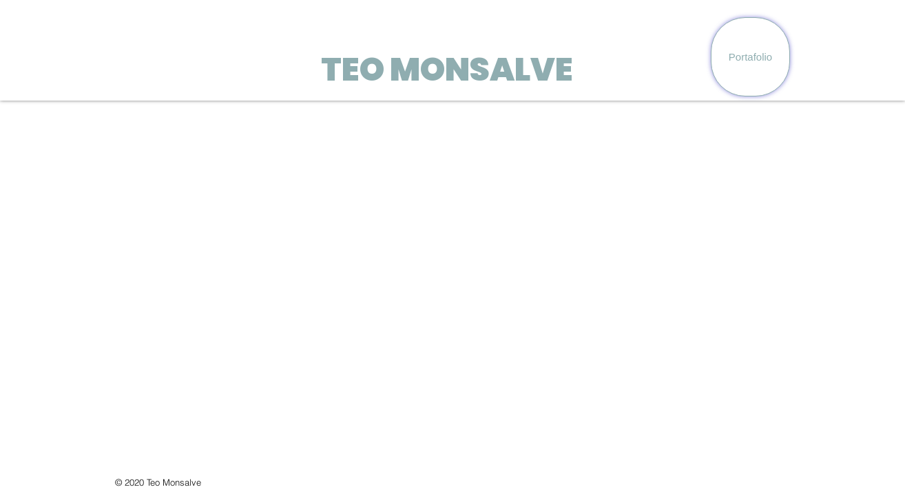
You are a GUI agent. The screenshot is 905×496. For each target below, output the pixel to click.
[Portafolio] (750, 56)
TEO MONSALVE (447, 69)
